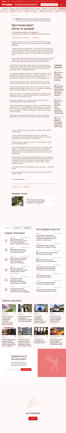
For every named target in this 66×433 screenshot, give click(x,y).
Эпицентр (12, 8)
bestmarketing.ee (20, 1)
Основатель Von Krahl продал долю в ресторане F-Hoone (40, 341)
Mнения (4, 336)
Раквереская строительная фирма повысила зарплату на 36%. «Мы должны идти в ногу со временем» (59, 90)
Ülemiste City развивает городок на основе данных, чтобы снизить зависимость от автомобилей (35, 201)
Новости (12, 237)
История (54, 8)
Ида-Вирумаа (25, 8)
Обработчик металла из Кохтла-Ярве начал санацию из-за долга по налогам (18, 251)
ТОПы (49, 8)
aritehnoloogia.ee (44, 1)
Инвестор (18, 8)
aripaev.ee (13, 1)
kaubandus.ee (51, 1)
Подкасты (38, 8)
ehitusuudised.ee (28, 1)
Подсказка (44, 8)
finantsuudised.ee (36, 1)
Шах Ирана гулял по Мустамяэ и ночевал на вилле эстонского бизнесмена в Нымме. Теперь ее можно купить (25, 343)
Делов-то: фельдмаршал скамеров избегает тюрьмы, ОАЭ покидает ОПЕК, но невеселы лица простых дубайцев (9, 343)
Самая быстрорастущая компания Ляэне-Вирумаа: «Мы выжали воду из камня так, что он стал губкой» (46, 268)
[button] (13, 369)
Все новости (5, 8)
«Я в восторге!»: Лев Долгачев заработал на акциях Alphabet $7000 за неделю (19, 270)
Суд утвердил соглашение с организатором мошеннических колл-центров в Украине (40, 319)
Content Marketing (55, 336)
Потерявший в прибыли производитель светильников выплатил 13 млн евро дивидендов (20, 290)
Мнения (32, 8)
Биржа (12, 266)
